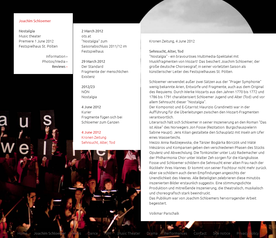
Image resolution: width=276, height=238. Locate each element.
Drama (152, 233)
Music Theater (128, 233)
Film (107, 233)
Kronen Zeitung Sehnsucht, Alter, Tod (98, 137)
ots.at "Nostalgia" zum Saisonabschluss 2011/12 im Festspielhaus (104, 41)
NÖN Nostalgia (89, 91)
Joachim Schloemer (35, 20)
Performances (175, 233)
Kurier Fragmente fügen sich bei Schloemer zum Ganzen (102, 114)
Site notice (221, 233)
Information (57, 56)
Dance (93, 233)
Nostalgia (27, 30)
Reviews (60, 66)
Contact (200, 233)
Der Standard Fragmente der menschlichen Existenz (105, 69)
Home (22, 233)
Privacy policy (248, 233)
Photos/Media (55, 61)
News (76, 233)
